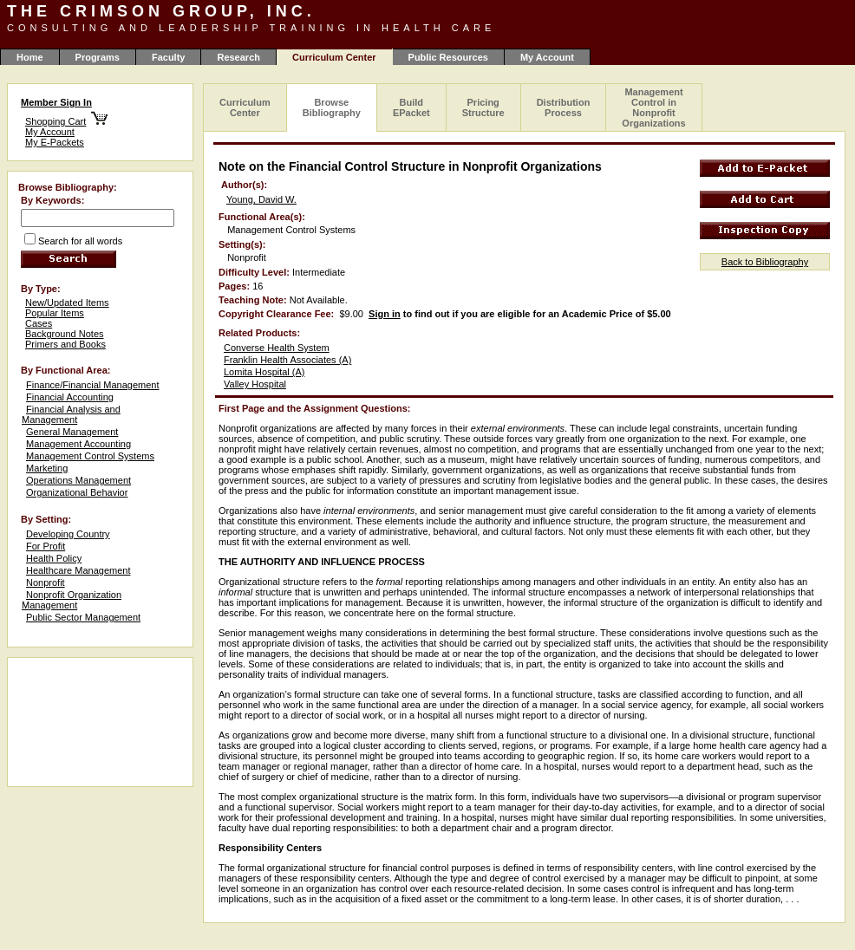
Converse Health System (277, 347)
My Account (547, 57)
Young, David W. (261, 199)
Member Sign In (56, 102)
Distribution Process (564, 107)
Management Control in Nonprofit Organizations (653, 107)
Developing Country (68, 534)
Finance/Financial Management (92, 385)
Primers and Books (65, 344)
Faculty (169, 57)
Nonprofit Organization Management (71, 599)
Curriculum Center (245, 107)
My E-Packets (54, 142)
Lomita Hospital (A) (264, 372)
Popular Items (54, 313)
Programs (97, 57)
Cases (38, 323)
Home (29, 57)
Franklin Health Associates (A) (287, 360)
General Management (72, 431)
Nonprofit (45, 582)
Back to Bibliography (764, 262)
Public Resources (448, 57)
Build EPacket (411, 107)
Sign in (385, 314)
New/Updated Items (67, 302)
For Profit (45, 546)
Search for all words (80, 241)
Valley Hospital (255, 384)
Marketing (47, 468)
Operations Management (78, 480)
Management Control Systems (90, 456)
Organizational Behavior (76, 492)
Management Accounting (78, 444)
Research (238, 57)
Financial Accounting (70, 397)
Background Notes (64, 334)
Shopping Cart (55, 121)
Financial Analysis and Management (71, 414)
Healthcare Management (78, 570)
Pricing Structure (483, 107)
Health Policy (54, 558)
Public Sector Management (83, 617)
